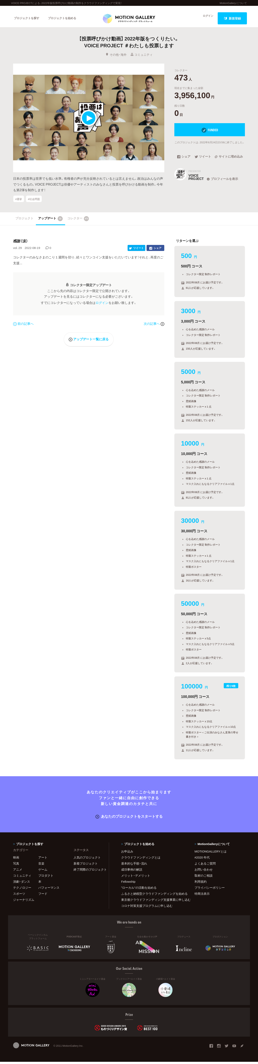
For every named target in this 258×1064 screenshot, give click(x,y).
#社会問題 (34, 202)
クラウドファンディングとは (140, 859)
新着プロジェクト (86, 865)
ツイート (203, 160)
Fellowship (128, 883)
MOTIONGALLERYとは (211, 853)
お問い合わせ (204, 871)
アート (42, 859)
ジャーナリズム (23, 902)
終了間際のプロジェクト (89, 871)
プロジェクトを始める (65, 18)
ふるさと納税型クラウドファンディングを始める (152, 896)
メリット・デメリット (135, 877)
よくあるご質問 (205, 865)
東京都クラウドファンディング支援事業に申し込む (152, 902)
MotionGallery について (233, 3)
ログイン (206, 18)
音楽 (41, 865)
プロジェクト (24, 221)
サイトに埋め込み (228, 160)
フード (42, 896)
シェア (183, 160)
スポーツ (19, 896)
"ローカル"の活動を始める (139, 890)
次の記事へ (154, 325)
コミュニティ (141, 58)
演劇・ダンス (21, 883)
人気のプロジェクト (87, 859)
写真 (16, 865)
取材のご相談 (204, 877)
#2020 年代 (202, 859)
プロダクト (45, 877)
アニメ (17, 871)
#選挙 (18, 202)
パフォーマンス (48, 890)
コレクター (78, 221)
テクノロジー (22, 890)
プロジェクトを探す (27, 18)
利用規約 (201, 883)
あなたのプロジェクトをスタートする (129, 818)
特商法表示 (202, 896)
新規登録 (232, 18)
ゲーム (42, 871)
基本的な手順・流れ (134, 865)
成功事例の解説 (131, 871)
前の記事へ (23, 325)
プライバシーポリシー (210, 890)
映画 (16, 859)
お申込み (127, 853)
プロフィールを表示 (222, 182)
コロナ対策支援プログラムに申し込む (147, 908)
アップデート (50, 221)
